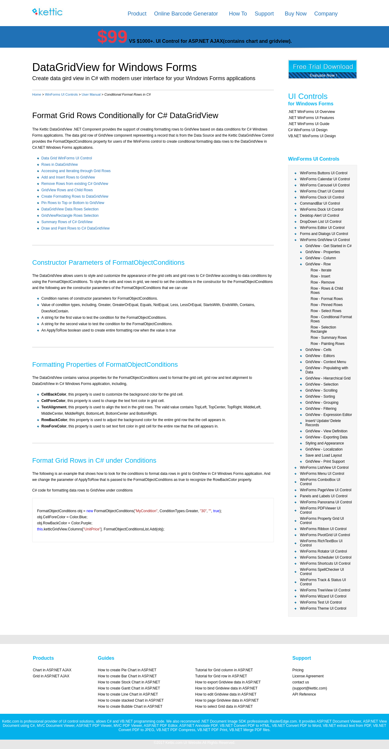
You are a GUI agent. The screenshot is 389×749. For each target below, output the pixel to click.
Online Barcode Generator (186, 14)
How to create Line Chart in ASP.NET (128, 694)
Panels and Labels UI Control (323, 496)
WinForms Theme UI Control (323, 608)
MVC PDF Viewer (128, 725)
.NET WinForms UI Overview (311, 112)
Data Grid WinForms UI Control (66, 158)
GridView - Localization (324, 449)
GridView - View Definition (326, 431)
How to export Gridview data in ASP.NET (228, 682)
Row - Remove (323, 282)
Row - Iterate (321, 270)
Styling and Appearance (324, 443)
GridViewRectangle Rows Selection (70, 215)
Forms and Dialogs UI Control (324, 234)
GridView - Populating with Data (326, 370)
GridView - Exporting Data (326, 437)
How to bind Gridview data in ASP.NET (226, 688)
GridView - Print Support (325, 461)
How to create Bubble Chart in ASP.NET (130, 706)
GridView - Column (320, 258)
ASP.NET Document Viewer (338, 721)
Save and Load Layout (323, 455)
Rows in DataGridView (59, 164)
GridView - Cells (318, 350)
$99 (112, 36)
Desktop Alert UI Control (319, 215)
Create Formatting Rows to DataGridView (74, 196)
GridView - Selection (322, 384)
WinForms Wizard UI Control (323, 596)
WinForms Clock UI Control (322, 197)
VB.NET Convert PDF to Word (296, 725)
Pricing (298, 670)
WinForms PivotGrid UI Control (325, 535)
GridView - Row (318, 264)
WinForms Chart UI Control (322, 191)
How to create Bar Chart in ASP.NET (127, 676)
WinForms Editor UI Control (322, 228)
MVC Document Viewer (55, 725)
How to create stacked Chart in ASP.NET (131, 700)
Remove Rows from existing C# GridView (74, 184)
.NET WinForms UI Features (311, 118)
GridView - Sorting (320, 396)
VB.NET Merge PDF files (249, 730)
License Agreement (308, 676)
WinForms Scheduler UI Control (325, 557)
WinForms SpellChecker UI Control (322, 571)
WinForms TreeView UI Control (325, 590)
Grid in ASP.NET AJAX (51, 676)
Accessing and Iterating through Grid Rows (76, 171)
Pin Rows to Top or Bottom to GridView (72, 203)
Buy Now (296, 14)
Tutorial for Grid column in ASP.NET (224, 670)
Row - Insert (320, 276)
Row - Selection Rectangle (323, 329)
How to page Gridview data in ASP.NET (227, 700)
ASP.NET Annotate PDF (198, 725)
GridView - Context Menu (325, 362)
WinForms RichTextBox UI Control (321, 543)
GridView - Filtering (320, 409)
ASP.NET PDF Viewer (94, 725)
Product (137, 14)
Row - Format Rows (327, 299)
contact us (300, 682)
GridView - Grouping (322, 402)
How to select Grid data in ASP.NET (224, 706)
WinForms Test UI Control (321, 602)
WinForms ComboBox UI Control (320, 482)
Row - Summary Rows (329, 337)
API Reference (304, 694)
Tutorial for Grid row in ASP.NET (221, 676)
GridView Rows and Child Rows (67, 190)
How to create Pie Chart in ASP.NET (127, 670)
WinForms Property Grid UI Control (322, 520)
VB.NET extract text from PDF (347, 725)
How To (238, 14)
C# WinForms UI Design (307, 130)
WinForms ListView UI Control (324, 467)
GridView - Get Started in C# (328, 246)
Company (326, 14)
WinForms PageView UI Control (325, 490)
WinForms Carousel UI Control (324, 185)
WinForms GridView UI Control (325, 240)
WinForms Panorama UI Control (326, 502)
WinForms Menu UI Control (322, 474)
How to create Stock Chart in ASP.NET (129, 682)
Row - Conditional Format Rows (331, 319)
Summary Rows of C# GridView (67, 222)
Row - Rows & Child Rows (327, 290)
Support (264, 14)
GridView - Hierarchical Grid (327, 378)
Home (36, 94)
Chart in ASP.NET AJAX (52, 670)
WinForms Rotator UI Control (323, 551)
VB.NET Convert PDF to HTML (245, 725)
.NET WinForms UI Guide (308, 124)
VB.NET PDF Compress (175, 730)
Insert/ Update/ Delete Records (323, 423)
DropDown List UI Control (320, 222)
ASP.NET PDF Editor (160, 725)
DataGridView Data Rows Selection (70, 209)
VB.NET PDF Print (212, 730)
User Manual (91, 94)
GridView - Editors (320, 356)
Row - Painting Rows (327, 344)
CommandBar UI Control (320, 203)
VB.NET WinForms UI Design (312, 136)
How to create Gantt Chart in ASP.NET (129, 688)
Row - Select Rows (326, 311)
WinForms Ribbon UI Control (323, 529)
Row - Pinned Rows (327, 305)
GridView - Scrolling (321, 390)
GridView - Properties (322, 252)
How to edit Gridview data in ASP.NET (225, 694)
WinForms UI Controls (61, 94)
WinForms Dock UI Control (321, 209)
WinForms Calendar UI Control (325, 179)
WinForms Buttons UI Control (323, 173)
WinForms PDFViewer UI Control (320, 510)
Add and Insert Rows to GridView (68, 177)
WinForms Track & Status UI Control (323, 582)
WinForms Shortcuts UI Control (325, 563)
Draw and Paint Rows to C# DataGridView (75, 228)
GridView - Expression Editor (328, 415)
